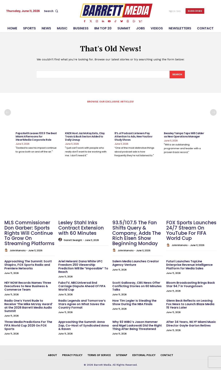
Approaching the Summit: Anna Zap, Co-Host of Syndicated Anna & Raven (83, 325)
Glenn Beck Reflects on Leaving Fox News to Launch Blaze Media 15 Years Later (190, 304)
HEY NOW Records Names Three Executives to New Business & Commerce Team (27, 286)
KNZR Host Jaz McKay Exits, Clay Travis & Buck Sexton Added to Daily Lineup (85, 137)
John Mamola (17, 250)
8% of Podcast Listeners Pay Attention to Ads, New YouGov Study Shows (133, 137)
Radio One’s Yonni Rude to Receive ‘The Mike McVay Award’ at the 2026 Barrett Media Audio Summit (28, 306)
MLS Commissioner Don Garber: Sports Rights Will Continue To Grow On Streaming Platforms (29, 233)
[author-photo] (6, 250)
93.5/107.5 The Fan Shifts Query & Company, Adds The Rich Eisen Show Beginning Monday (136, 233)
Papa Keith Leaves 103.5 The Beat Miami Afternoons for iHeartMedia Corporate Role (36, 137)
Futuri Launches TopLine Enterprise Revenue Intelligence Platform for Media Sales (189, 264)
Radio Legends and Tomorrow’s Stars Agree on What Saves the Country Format (82, 304)
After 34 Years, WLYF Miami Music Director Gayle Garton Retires (191, 324)
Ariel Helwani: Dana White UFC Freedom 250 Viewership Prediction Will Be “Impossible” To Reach (83, 266)
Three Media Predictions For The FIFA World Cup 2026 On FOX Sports (28, 325)
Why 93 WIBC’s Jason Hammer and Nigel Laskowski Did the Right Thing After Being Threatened (137, 325)
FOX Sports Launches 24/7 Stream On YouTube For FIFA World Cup (191, 231)
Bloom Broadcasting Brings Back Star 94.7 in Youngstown (190, 284)
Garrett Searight (73, 240)
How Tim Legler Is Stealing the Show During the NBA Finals (134, 302)
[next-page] (213, 112)
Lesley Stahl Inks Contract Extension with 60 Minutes (81, 228)
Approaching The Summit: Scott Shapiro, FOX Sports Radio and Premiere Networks (28, 264)
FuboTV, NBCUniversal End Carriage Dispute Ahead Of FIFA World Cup (81, 286)
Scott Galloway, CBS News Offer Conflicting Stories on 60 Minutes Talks (137, 286)
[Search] (177, 74)
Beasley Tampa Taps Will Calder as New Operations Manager (184, 135)
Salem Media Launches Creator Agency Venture (135, 263)
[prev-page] (7, 112)
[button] (52, 11)
